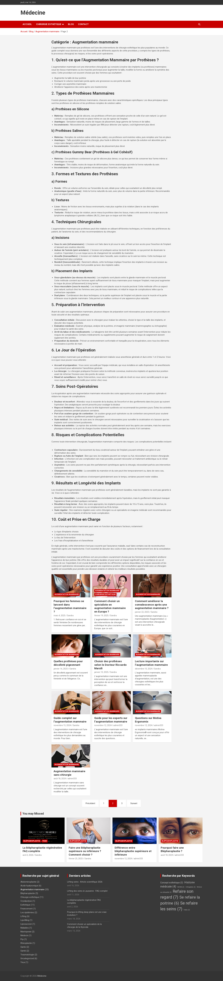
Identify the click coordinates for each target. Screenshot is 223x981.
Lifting (23, 916)
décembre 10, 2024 (143, 669)
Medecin (24, 935)
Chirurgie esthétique (48, 24)
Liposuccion (26, 924)
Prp (22, 939)
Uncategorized (27, 958)
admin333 (117, 725)
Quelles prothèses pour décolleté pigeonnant (68, 663)
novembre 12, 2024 (103, 725)
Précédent (90, 803)
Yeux (44, 841)
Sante (23, 947)
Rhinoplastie (26, 943)
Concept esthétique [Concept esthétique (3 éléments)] (171, 882)
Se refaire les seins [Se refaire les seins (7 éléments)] (179, 906)
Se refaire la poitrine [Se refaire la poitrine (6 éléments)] (180, 900)
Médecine (32, 12)
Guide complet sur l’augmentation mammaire (70, 719)
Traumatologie (27, 954)
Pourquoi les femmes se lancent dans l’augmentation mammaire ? (70, 606)
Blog (71, 24)
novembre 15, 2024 (62, 725)
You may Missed (33, 813)
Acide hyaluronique (29, 885)
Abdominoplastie (28, 882)
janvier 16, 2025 (61, 669)
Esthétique (25, 905)
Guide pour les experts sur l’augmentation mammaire (110, 719)
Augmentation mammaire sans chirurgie (69, 773)
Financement (26, 908)
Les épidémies (27, 912)
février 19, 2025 (101, 615)
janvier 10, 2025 (101, 672)
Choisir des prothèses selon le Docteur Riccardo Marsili (110, 665)
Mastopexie (25, 931)
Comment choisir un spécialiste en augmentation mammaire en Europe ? (110, 606)
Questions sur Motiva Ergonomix (148, 719)
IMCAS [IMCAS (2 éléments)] (180, 887)
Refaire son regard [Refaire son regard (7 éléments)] (176, 894)
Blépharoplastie (31, 841)
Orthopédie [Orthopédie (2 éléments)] (191, 887)
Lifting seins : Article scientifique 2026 (84, 882)
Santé (23, 951)
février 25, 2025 (76, 858)
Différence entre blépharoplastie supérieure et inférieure (133, 851)
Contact (83, 24)
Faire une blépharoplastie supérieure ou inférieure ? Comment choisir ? (85, 851)
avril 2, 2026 (28, 855)
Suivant (133, 803)
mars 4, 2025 (59, 615)
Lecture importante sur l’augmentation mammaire (151, 663)
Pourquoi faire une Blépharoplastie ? (172, 849)
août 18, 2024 (60, 778)
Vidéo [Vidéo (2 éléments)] (187, 910)
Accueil (27, 24)
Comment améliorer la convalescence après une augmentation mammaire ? (151, 604)
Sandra (70, 615)
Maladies (24, 928)
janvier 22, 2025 (142, 612)
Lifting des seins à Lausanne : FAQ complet (87, 891)
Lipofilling (24, 920)
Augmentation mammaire (66, 594)
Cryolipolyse (26, 901)
